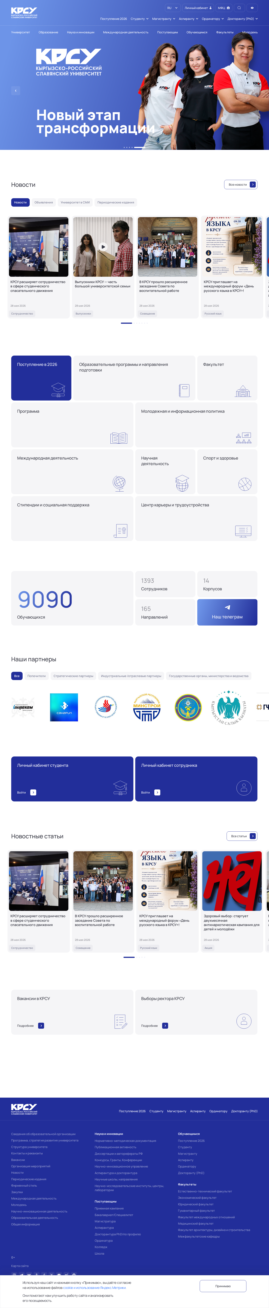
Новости (17, 1172)
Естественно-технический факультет (205, 1191)
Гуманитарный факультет (196, 1211)
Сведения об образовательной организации (43, 1134)
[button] (124, 147)
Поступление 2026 (191, 1141)
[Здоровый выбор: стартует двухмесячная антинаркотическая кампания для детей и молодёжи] (232, 901)
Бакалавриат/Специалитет (114, 1215)
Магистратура (105, 1221)
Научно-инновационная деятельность (39, 1211)
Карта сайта (20, 1266)
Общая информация (25, 1224)
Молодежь (19, 1205)
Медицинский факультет (196, 1223)
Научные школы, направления (116, 1179)
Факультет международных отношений (206, 1217)
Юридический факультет (196, 1204)
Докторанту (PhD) (191, 1173)
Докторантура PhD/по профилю (118, 1234)
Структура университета (29, 1147)
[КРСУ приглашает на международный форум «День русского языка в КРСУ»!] (232, 267)
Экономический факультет (197, 1198)
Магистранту (187, 1154)
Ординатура (104, 1240)
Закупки (17, 1192)
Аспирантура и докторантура (116, 1173)
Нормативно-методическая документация (125, 1141)
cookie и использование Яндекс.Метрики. (94, 1287)
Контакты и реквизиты (27, 1153)
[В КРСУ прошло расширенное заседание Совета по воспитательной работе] (167, 267)
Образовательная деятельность (34, 1218)
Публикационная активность (115, 1147)
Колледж (101, 1247)
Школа (99, 1253)
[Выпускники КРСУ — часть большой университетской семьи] (103, 267)
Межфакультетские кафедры (199, 1236)
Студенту (185, 1147)
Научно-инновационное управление (121, 1166)
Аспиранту (186, 1160)
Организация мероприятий (30, 1166)
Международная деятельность (34, 1198)
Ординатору (187, 1166)
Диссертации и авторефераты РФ (119, 1154)
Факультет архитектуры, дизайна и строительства (214, 1230)
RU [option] (169, 8)
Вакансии (18, 1160)
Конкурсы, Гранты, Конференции (118, 1160)
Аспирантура (104, 1228)
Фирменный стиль (24, 1185)
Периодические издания (28, 1179)
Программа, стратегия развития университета (44, 1140)
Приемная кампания (109, 1208)
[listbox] (173, 8)
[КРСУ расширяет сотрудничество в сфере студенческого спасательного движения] (38, 267)
